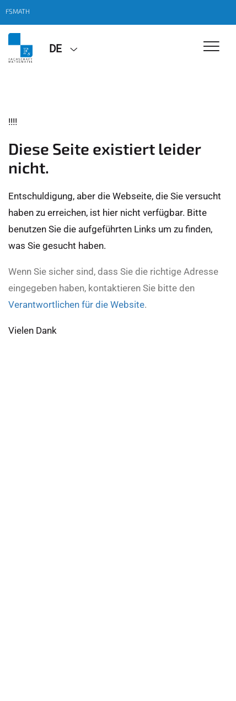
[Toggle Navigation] (211, 47)
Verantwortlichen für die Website (76, 304)
